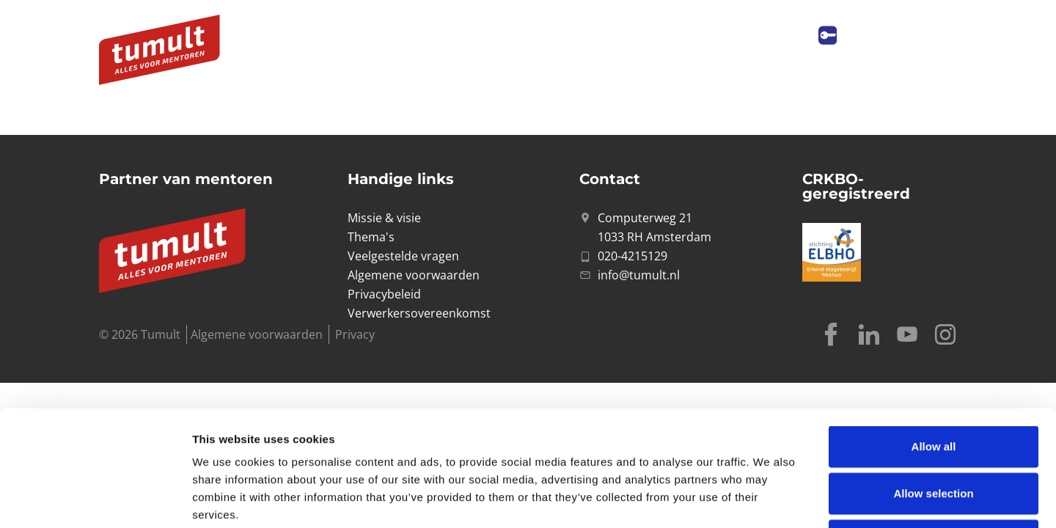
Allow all (934, 337)
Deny (933, 431)
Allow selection (933, 384)
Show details (770, 499)
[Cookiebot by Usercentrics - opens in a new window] (95, 499)
